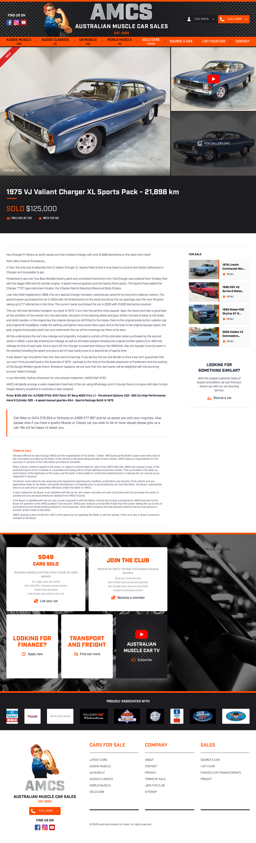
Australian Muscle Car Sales (210, 549)
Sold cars (151, 42)
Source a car (181, 41)
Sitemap (151, 792)
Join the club (155, 785)
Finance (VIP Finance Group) (221, 772)
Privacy (150, 772)
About (149, 760)
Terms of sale (155, 779)
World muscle (119, 42)
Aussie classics (55, 42)
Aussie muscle (18, 42)
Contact (243, 41)
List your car (213, 41)
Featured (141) (12, 171)
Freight (206, 779)
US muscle (88, 42)
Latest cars (98, 760)
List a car (208, 766)
